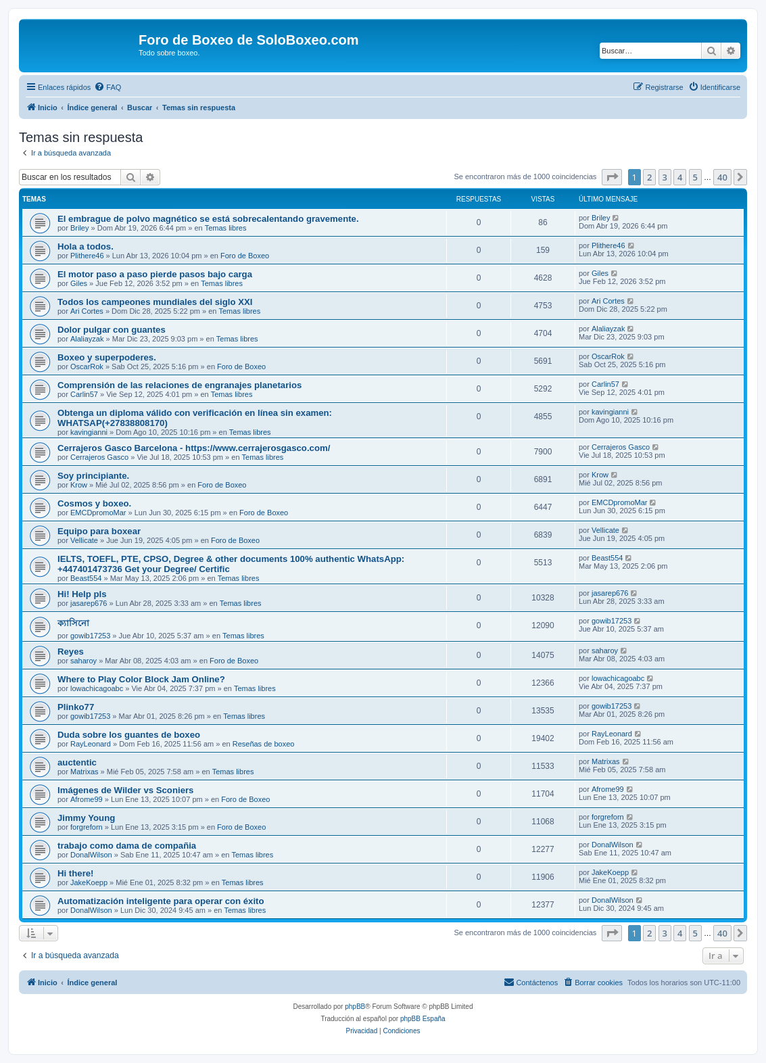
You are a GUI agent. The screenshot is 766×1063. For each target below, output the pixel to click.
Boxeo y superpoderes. (106, 357)
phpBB (355, 1006)
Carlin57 (84, 394)
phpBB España (423, 1018)
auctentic (77, 762)
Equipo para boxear (99, 531)
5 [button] (695, 177)
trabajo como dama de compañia (126, 846)
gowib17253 (90, 636)
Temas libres (226, 228)
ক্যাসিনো (73, 623)
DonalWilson (91, 855)
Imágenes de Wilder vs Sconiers (125, 790)
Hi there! (75, 873)
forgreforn (86, 827)
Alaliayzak (87, 339)
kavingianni (88, 432)
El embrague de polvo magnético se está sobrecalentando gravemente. (208, 219)
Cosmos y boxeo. (94, 503)
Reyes (70, 651)
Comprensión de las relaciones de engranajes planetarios (179, 385)
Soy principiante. (93, 476)
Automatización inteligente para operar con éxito (160, 901)
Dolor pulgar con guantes (111, 330)
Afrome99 (86, 799)
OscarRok (86, 366)
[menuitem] (107, 87)
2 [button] (649, 177)
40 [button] (722, 177)
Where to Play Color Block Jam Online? (141, 679)
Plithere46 (87, 256)
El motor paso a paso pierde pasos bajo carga (154, 274)
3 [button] (665, 177)
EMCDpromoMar (98, 513)
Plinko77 (75, 707)
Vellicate (84, 540)
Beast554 (85, 578)
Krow (78, 485)
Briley (79, 228)
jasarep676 (88, 603)
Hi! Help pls (82, 594)
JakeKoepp (88, 882)
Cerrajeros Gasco (99, 457)
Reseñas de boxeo (264, 744)
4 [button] (679, 177)
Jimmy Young (86, 818)
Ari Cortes (86, 311)
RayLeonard (90, 744)
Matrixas (84, 771)
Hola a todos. (85, 246)
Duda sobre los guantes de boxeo (128, 735)
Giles (78, 283)
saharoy (83, 661)
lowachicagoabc (96, 688)
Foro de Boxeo (244, 256)
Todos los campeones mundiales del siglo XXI (154, 302)
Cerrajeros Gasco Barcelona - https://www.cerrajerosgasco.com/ (193, 448)
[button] (612, 177)
